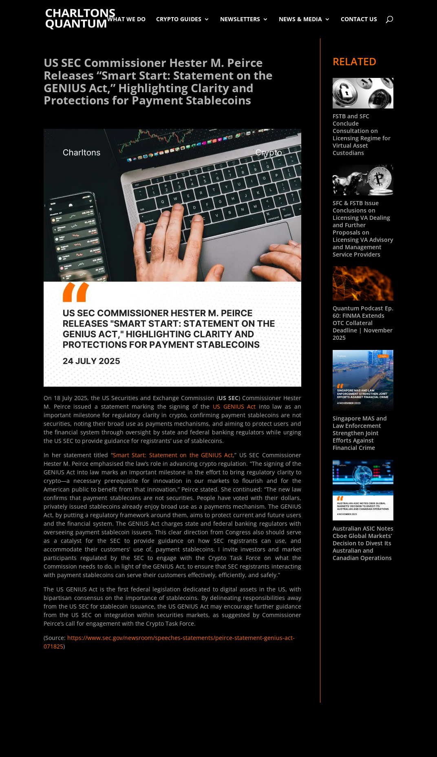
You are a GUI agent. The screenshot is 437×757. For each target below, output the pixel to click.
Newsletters (240, 19)
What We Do (126, 19)
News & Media (300, 19)
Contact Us (359, 19)
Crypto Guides (178, 19)
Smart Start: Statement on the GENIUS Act (173, 455)
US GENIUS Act (234, 406)
